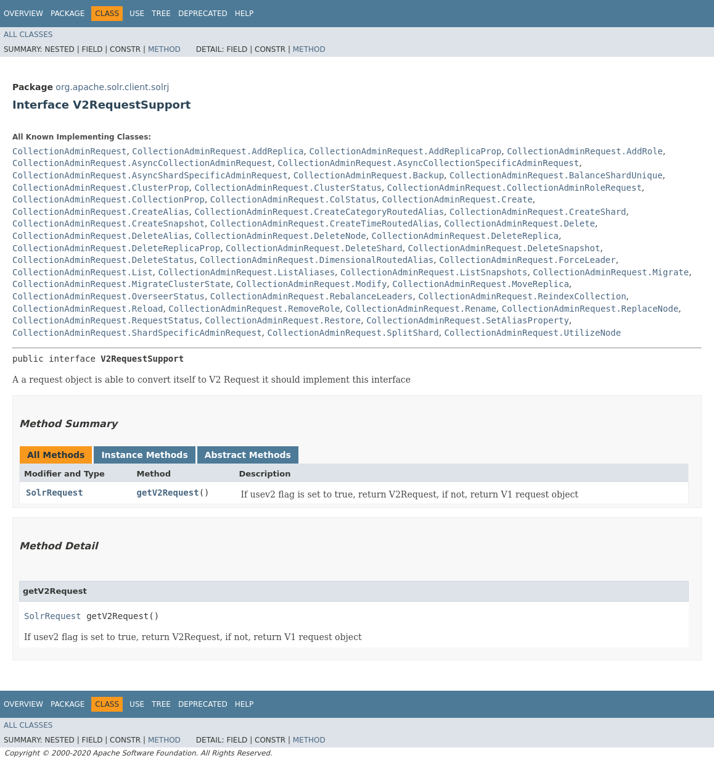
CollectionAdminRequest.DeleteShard (314, 248)
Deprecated (203, 13)
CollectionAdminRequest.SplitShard (352, 333)
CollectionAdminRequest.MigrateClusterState (121, 284)
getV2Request (167, 492)
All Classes (28, 34)
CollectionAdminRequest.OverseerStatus (108, 296)
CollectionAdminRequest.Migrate (611, 272)
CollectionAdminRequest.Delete (520, 223)
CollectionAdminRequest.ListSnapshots (433, 272)
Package (67, 13)
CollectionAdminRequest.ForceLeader (527, 260)
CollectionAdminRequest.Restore (283, 320)
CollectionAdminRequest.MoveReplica (480, 284)
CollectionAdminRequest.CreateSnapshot (108, 223)
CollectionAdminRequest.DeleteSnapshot (504, 248)
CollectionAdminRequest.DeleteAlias (100, 236)
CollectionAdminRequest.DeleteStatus (103, 260)
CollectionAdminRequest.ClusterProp (100, 188)
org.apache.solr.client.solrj (112, 87)
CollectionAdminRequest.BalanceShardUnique (556, 175)
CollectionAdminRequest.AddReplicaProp (405, 151)
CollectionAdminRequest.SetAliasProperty (467, 320)
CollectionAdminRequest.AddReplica (217, 151)
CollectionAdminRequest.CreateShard (537, 212)
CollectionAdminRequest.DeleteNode (280, 236)
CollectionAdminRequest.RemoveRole (254, 309)
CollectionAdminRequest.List (82, 272)
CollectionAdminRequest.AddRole (585, 151)
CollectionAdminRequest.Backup (368, 175)
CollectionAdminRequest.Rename (420, 309)
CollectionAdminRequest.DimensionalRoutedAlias (316, 260)
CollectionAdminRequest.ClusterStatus (287, 188)
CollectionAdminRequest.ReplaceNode (590, 309)
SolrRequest (54, 492)
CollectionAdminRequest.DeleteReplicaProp (116, 248)
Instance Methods (144, 455)
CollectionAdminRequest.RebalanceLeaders (311, 296)
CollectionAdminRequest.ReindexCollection (522, 296)
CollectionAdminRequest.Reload (87, 309)
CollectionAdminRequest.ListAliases (246, 272)
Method (164, 49)
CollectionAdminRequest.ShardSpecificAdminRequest (137, 333)
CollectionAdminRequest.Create (457, 199)
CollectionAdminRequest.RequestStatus (105, 320)
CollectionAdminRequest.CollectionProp (108, 199)
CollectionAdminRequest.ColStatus (293, 199)
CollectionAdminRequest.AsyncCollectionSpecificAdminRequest (428, 163)
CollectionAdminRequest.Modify (311, 284)
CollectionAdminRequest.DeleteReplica (465, 236)
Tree (161, 13)
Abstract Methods (248, 455)
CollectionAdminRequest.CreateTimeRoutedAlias (324, 223)
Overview (23, 13)
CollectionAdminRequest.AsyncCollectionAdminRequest (142, 163)
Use (136, 13)
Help (244, 13)
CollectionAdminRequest (69, 151)
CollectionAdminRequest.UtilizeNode (533, 333)
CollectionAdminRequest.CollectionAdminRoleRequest (514, 188)
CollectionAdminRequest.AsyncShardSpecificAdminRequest (150, 175)
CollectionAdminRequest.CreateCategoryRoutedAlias (319, 212)
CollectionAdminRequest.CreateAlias (100, 212)
